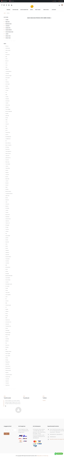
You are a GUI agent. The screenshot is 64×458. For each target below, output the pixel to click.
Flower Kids (8, 54)
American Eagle (8, 75)
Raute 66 (7, 241)
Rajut (6, 186)
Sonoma (7, 159)
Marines (7, 45)
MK (6, 140)
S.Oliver (7, 90)
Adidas (7, 85)
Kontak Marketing (24, 9)
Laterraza (7, 220)
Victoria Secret (8, 304)
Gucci (7, 336)
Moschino (7, 344)
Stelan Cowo (7, 35)
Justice (7, 165)
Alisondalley (8, 235)
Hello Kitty (7, 115)
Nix (6, 298)
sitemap (46, 455)
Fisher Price (7, 149)
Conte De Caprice (9, 374)
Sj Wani (7, 237)
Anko (6, 243)
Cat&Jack (7, 155)
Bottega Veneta (8, 351)
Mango (7, 359)
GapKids (7, 250)
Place (7, 52)
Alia (6, 233)
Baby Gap (7, 161)
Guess (7, 290)
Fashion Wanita (8, 29)
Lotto (6, 201)
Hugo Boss (7, 384)
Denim (7, 245)
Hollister (7, 311)
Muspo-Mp (7, 214)
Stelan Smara (8, 153)
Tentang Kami (15, 9)
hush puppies (8, 294)
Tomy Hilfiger (8, 109)
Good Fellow (8, 277)
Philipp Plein (8, 361)
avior (6, 296)
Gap (6, 66)
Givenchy (7, 323)
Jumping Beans (8, 71)
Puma (7, 269)
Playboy (7, 372)
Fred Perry (7, 338)
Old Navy (7, 81)
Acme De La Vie (8, 321)
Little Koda (7, 195)
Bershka (7, 340)
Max (6, 125)
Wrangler (7, 273)
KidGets (7, 113)
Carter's (7, 102)
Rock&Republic (8, 136)
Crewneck (6, 25)
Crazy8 (7, 96)
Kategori (54, 9)
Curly (6, 121)
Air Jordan (7, 285)
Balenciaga (8, 334)
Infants (7, 239)
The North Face (8, 325)
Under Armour (8, 218)
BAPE (6, 317)
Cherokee (7, 73)
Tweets (44, 400)
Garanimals (8, 376)
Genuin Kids (8, 104)
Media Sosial (46, 9)
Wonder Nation (8, 256)
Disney (7, 117)
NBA (6, 302)
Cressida (7, 174)
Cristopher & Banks (9, 193)
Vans (6, 58)
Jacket (6, 33)
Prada (7, 357)
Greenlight (7, 330)
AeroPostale (8, 47)
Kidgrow (7, 172)
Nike (6, 56)
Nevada (7, 182)
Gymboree (7, 100)
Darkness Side (8, 370)
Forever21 (7, 98)
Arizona (7, 134)
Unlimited (7, 254)
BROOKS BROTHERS (9, 275)
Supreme (7, 380)
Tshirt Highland (8, 151)
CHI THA (7, 300)
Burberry (7, 346)
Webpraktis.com (40, 455)
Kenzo (7, 313)
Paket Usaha (38, 9)
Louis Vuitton (8, 355)
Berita (31, 9)
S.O (6, 92)
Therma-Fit (8, 222)
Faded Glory (8, 132)
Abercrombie (8, 50)
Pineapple (7, 224)
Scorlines (7, 260)
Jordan (7, 210)
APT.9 (6, 130)
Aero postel (8, 77)
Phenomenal (8, 365)
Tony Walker (8, 163)
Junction (7, 229)
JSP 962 (7, 231)
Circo (7, 64)
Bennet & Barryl (8, 191)
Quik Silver (7, 87)
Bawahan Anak (7, 23)
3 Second (7, 203)
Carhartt (7, 382)
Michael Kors (8, 266)
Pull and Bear (8, 279)
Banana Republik (9, 111)
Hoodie (6, 19)
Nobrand (7, 199)
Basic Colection (8, 144)
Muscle (7, 176)
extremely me (8, 157)
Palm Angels (8, 353)
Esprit (6, 127)
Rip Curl (7, 60)
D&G (6, 349)
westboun (7, 252)
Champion (8, 258)
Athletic (7, 309)
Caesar (7, 212)
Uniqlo (7, 288)
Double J (7, 189)
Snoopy (7, 226)
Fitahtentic (7, 216)
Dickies (7, 271)
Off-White (7, 207)
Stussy (7, 328)
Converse (7, 378)
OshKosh (7, 68)
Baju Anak (6, 21)
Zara (6, 79)
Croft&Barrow (8, 138)
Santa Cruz (8, 319)
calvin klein (8, 292)
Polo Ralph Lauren (9, 283)
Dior (6, 342)
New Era (7, 205)
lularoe (7, 170)
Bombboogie (8, 332)
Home (5, 12)
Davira (7, 247)
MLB (6, 264)
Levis (6, 62)
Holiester (7, 106)
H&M (6, 94)
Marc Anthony (8, 142)
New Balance (8, 368)
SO (6, 306)
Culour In (7, 123)
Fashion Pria (7, 27)
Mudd (7, 197)
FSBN (6, 119)
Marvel (7, 315)
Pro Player (7, 146)
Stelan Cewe (7, 37)
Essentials (7, 363)
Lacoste (7, 281)
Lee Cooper (8, 83)
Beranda (8, 9)
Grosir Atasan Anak (8, 31)
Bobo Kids (7, 178)
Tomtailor (7, 262)
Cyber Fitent (8, 167)
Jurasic (7, 180)
